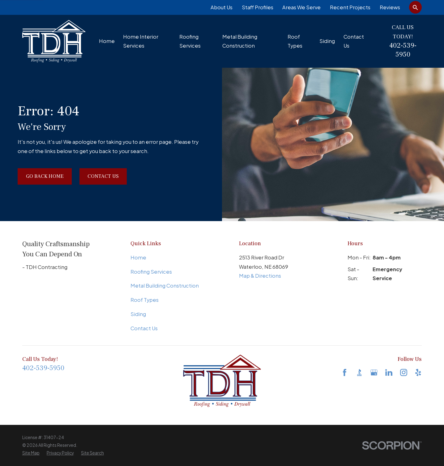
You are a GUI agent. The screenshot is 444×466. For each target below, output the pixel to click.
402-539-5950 (402, 50)
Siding (138, 314)
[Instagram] (403, 372)
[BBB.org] (359, 372)
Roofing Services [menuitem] (190, 41)
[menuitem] (31, 453)
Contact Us (103, 176)
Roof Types (144, 300)
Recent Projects (350, 7)
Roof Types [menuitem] (295, 41)
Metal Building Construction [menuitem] (239, 41)
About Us (222, 7)
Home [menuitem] (107, 41)
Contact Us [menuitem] (354, 41)
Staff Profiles (257, 7)
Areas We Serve (301, 7)
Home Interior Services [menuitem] (140, 41)
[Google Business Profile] (374, 372)
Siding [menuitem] (327, 41)
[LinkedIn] (388, 372)
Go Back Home (45, 176)
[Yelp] (418, 372)
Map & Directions (260, 275)
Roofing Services (151, 271)
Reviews (390, 7)
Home (138, 257)
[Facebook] (344, 372)
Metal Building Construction (164, 285)
